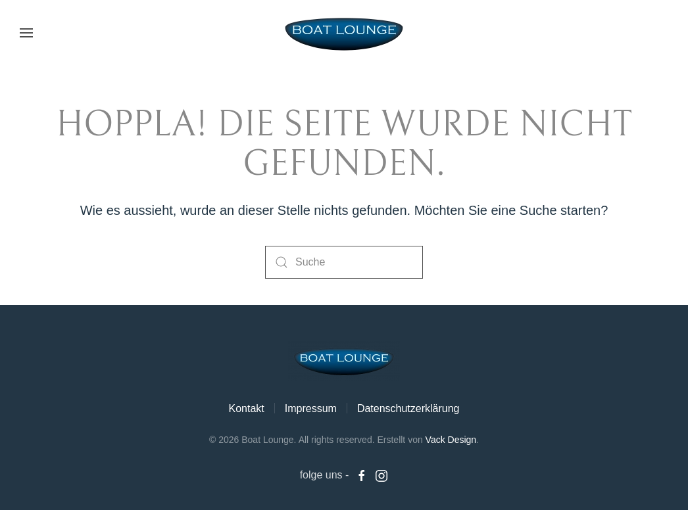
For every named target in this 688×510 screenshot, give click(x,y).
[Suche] (344, 262)
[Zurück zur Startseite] (344, 33)
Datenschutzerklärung (408, 408)
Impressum (311, 408)
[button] (26, 33)
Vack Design (451, 439)
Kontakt (246, 408)
